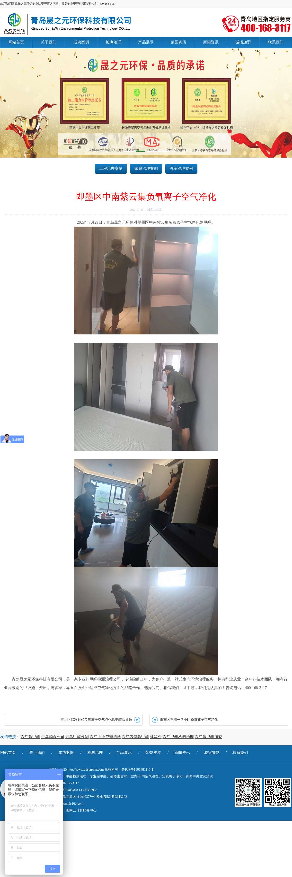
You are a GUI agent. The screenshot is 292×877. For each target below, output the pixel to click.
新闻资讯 (182, 752)
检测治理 (95, 752)
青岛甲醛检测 (77, 737)
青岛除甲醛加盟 (208, 737)
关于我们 (37, 752)
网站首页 (8, 752)
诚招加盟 (211, 752)
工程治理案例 (111, 168)
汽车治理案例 (181, 168)
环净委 (156, 737)
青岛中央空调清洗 (105, 737)
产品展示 (124, 752)
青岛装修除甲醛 (135, 737)
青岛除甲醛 (30, 737)
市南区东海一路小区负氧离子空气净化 (189, 720)
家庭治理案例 (146, 168)
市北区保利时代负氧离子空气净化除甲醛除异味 (96, 720)
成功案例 (66, 752)
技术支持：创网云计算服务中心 (73, 810)
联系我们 (240, 752)
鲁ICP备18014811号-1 (137, 769)
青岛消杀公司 (52, 737)
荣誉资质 (153, 752)
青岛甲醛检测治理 (178, 737)
